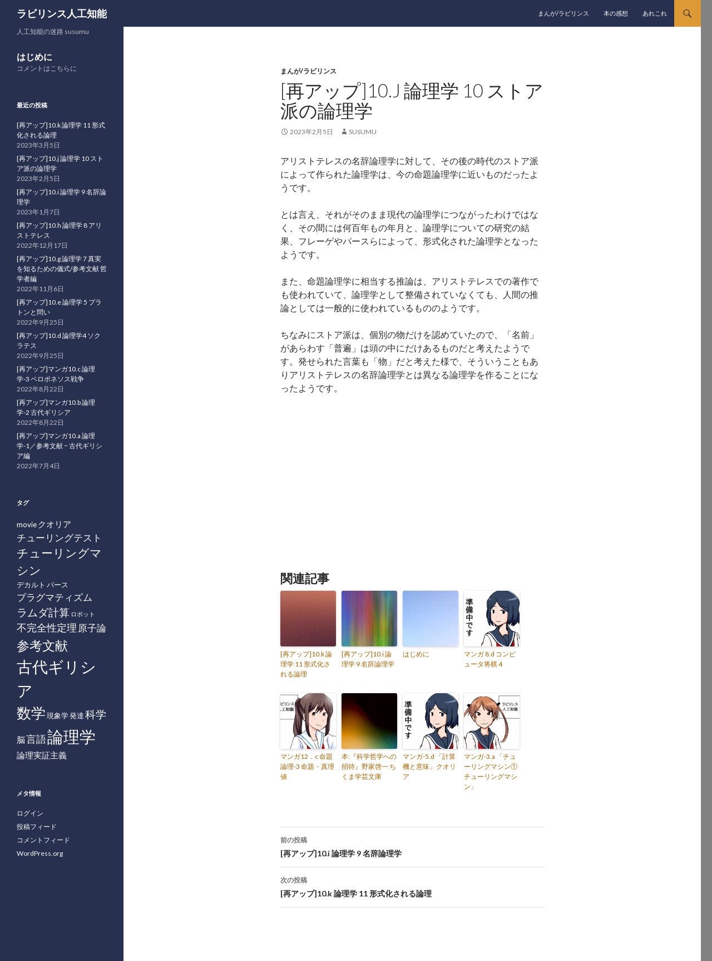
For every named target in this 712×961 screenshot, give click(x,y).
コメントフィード (43, 840)
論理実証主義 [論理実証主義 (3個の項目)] (42, 755)
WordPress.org (40, 853)
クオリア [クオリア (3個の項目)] (54, 524)
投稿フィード (37, 826)
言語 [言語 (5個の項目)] (36, 739)
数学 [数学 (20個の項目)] (31, 713)
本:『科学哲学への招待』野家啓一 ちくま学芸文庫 (369, 766)
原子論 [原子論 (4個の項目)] (92, 628)
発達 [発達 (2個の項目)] (77, 715)
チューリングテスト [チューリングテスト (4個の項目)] (59, 537)
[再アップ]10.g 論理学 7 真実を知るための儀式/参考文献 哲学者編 (62, 268)
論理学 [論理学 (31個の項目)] (71, 736)
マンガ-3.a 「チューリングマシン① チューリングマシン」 (490, 771)
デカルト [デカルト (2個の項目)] (31, 584)
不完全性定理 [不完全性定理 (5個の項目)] (47, 627)
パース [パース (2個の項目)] (57, 584)
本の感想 (616, 13)
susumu (363, 132)
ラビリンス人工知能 (62, 13)
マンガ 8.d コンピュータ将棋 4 (490, 659)
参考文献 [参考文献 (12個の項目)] (42, 645)
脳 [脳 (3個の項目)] (21, 739)
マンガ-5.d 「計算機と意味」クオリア (429, 766)
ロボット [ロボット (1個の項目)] (83, 613)
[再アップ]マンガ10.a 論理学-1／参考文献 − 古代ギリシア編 (59, 446)
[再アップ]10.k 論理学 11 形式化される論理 (306, 664)
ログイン (30, 813)
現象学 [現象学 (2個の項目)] (57, 715)
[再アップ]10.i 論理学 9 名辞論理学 (368, 659)
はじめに (416, 654)
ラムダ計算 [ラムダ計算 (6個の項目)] (43, 612)
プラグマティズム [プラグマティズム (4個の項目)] (54, 597)
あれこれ (654, 13)
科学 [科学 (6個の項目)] (95, 714)
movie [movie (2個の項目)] (27, 524)
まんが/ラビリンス (563, 13)
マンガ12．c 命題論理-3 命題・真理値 (307, 766)
